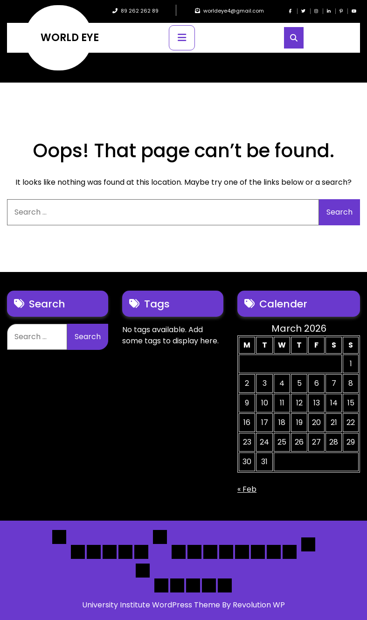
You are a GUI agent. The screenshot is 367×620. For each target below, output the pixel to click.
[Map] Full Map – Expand (290, 552)
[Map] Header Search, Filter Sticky (274, 552)
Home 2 (94, 552)
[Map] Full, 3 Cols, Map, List (242, 552)
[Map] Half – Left (258, 552)
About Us (177, 585)
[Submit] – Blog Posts (209, 585)
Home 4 (125, 552)
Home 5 (141, 552)
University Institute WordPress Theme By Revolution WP (183, 604)
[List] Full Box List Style (210, 552)
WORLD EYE (70, 37)
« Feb (246, 489)
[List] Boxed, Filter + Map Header (179, 552)
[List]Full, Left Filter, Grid (226, 552)
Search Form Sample (193, 585)
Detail (308, 544)
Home (59, 537)
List (160, 537)
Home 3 (110, 552)
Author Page (161, 585)
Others (143, 571)
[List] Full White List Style (194, 552)
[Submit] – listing (225, 585)
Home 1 (78, 552)
